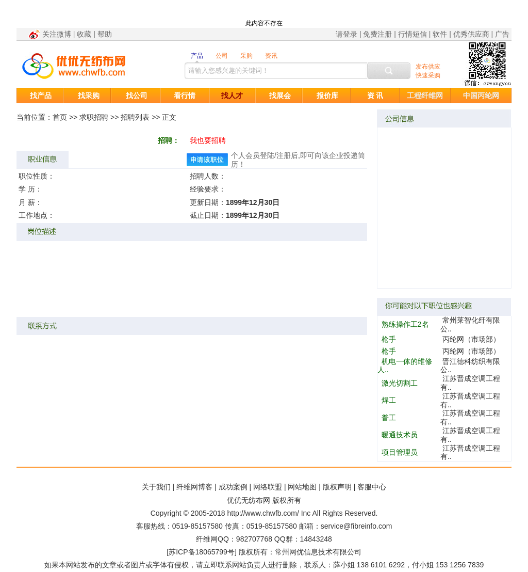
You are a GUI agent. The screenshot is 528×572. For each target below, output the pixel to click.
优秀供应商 (471, 34)
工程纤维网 (425, 95)
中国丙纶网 (481, 95)
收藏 (84, 34)
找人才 (232, 95)
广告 (502, 34)
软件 (440, 34)
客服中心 (371, 487)
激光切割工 (400, 383)
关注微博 (56, 34)
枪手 (389, 339)
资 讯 (375, 95)
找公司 (136, 95)
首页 (60, 117)
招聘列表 (135, 117)
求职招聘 (93, 117)
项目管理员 (400, 452)
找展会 (280, 95)
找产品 (41, 95)
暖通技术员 (400, 435)
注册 (283, 155)
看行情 (184, 95)
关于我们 (156, 487)
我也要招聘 (208, 140)
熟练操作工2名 (405, 324)
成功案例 (233, 487)
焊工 (389, 400)
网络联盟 (267, 487)
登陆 (267, 155)
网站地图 (302, 487)
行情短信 (412, 34)
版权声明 (337, 487)
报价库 (327, 95)
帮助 (104, 34)
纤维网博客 (194, 487)
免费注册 (377, 34)
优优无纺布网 (248, 500)
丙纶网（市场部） (471, 339)
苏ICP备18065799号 (202, 552)
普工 (389, 418)
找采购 (89, 95)
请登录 (346, 34)
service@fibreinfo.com (356, 526)
